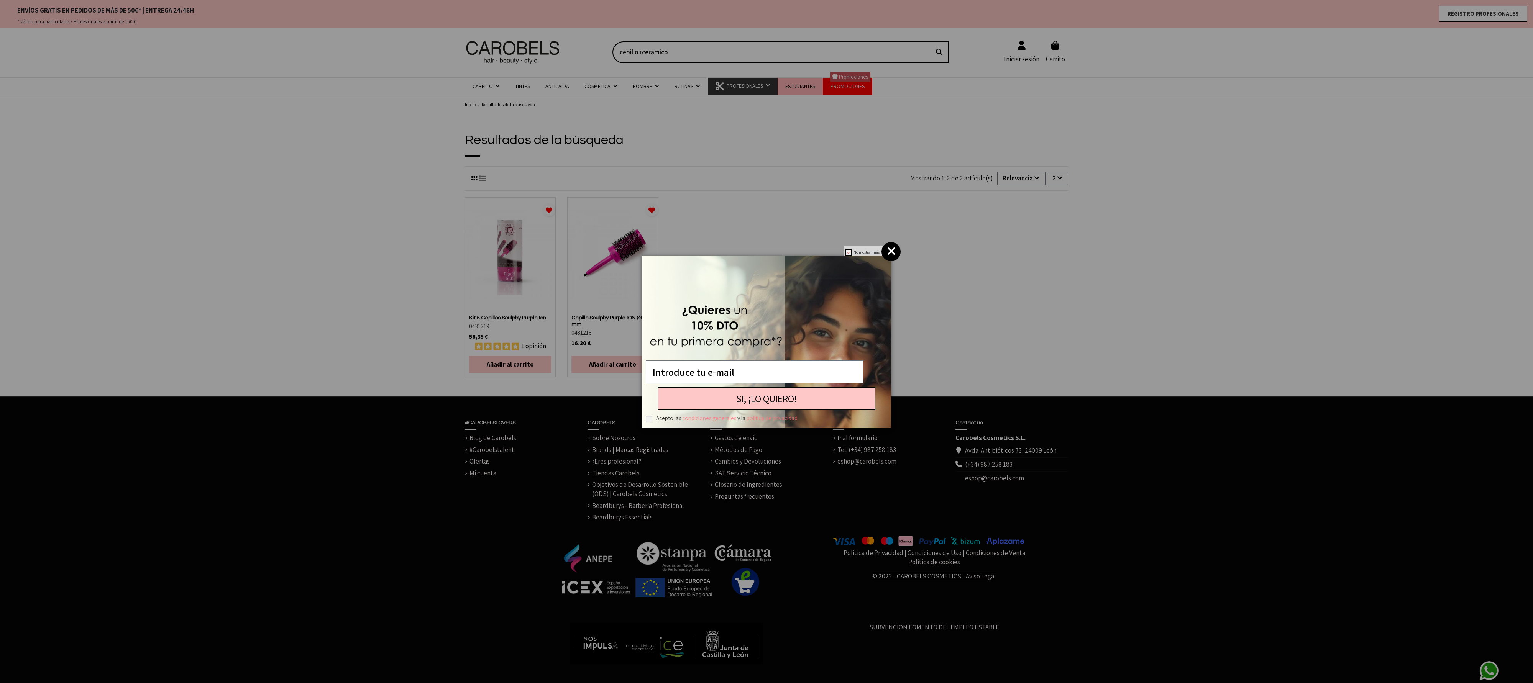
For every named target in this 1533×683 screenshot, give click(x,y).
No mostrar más (866, 252)
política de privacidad (772, 418)
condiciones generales (709, 418)
